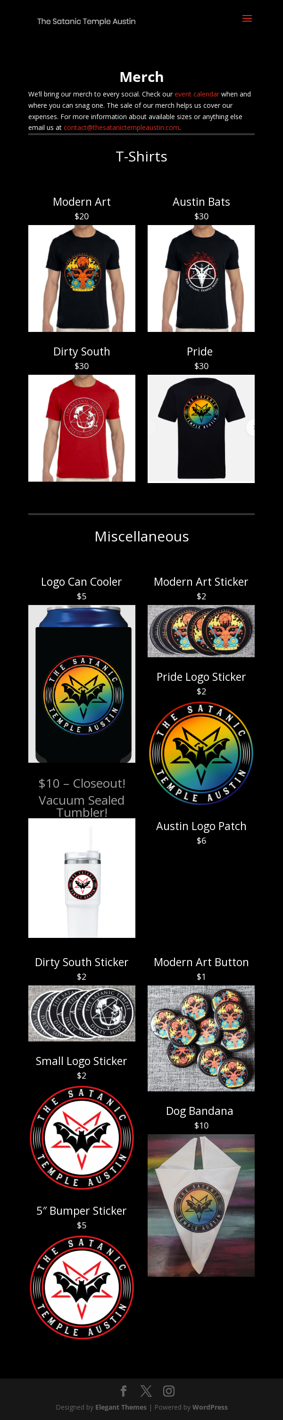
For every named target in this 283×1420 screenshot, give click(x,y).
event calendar (197, 93)
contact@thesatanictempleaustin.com (121, 127)
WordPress (210, 1407)
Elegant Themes (121, 1407)
